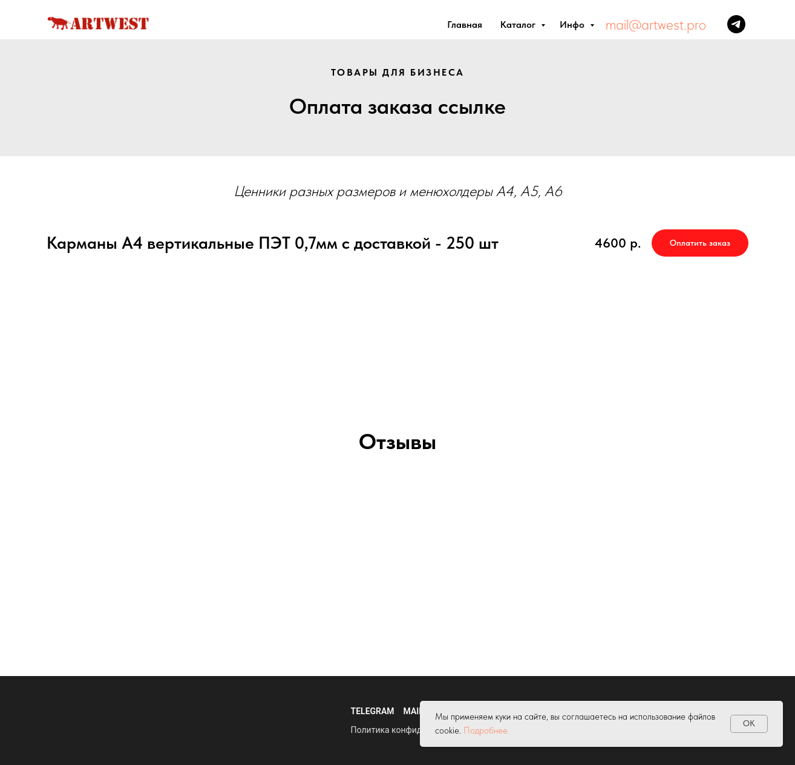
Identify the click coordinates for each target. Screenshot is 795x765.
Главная (464, 24)
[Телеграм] (736, 24)
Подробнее (485, 730)
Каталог (519, 24)
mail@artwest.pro (656, 24)
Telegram (372, 711)
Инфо (573, 24)
